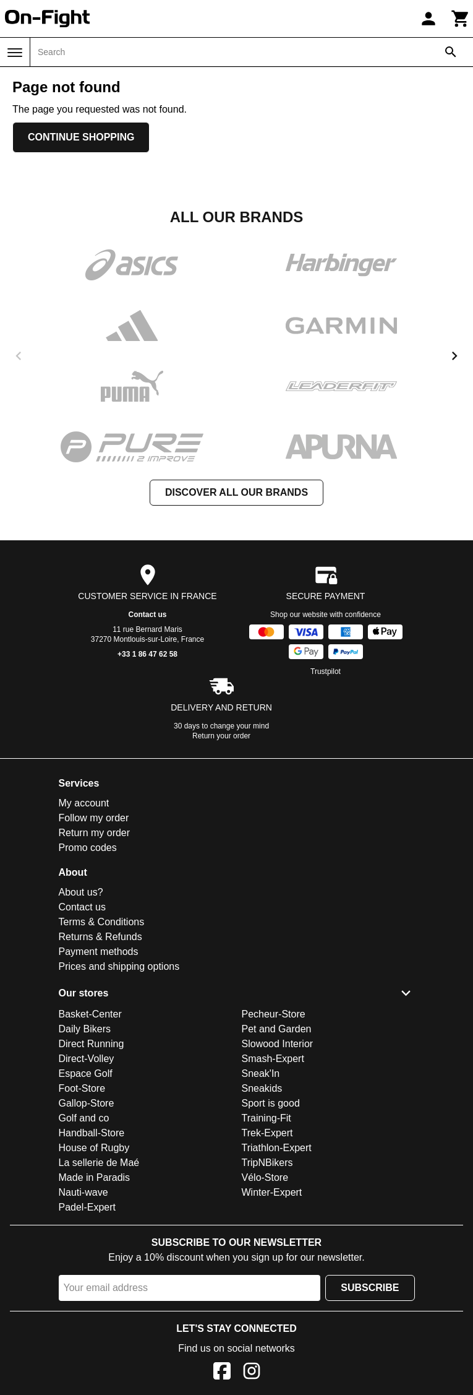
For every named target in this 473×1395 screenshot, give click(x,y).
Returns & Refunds (100, 936)
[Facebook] (222, 1373)
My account (84, 803)
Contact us (147, 614)
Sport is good (271, 1103)
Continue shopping (81, 137)
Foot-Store (82, 1088)
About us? (81, 892)
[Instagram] (252, 1373)
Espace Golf (86, 1073)
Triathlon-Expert (277, 1147)
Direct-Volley (86, 1058)
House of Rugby (94, 1147)
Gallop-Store (86, 1103)
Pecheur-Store (273, 1014)
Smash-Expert (273, 1058)
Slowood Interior (277, 1044)
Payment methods (98, 951)
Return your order (221, 736)
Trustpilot (325, 671)
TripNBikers (267, 1162)
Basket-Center (90, 1014)
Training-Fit (266, 1118)
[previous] (18, 356)
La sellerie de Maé (99, 1162)
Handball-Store (92, 1133)
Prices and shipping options (119, 966)
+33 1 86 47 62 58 (147, 654)
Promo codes (88, 847)
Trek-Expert (267, 1133)
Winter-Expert (272, 1192)
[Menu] (15, 52)
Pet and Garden (277, 1029)
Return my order (94, 832)
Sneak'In (261, 1073)
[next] (454, 356)
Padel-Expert (87, 1207)
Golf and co (84, 1118)
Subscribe (370, 1287)
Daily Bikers (85, 1029)
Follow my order (94, 818)
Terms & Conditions (102, 922)
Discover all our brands (236, 492)
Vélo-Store (265, 1177)
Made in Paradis (94, 1177)
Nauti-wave (83, 1192)
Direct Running (91, 1044)
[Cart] (461, 18)
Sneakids (262, 1088)
